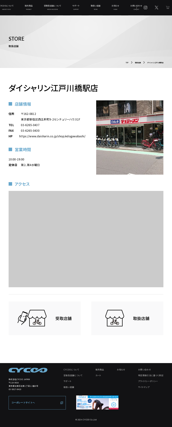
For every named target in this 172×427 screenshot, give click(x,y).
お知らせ (106, 8)
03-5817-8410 (15, 391)
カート (98, 376)
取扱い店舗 (91, 8)
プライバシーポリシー (149, 382)
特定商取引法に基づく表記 (151, 376)
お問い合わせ (122, 8)
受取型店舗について (58, 8)
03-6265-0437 (30, 127)
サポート (76, 8)
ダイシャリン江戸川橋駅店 (155, 65)
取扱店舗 (138, 65)
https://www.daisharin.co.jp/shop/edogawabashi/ (52, 138)
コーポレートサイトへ (22, 405)
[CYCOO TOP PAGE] (28, 372)
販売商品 (39, 8)
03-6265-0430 (30, 132)
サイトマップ (145, 387)
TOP (127, 65)
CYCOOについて (22, 8)
